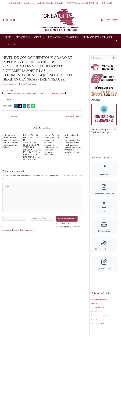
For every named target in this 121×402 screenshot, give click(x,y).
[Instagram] (11, 20)
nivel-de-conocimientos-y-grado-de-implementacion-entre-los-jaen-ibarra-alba (37, 93)
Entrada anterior (10, 116)
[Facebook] (3, 20)
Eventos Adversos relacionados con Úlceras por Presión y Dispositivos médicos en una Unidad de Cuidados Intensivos (52, 145)
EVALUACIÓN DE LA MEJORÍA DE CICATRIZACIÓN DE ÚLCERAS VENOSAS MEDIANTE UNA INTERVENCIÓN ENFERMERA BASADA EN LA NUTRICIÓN (31, 148)
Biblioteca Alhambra (99, 302)
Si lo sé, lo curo (97, 310)
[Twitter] (7, 20)
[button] (42, 37)
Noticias (94, 306)
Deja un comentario (10, 84)
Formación (95, 314)
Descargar (10, 99)
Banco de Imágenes (99, 318)
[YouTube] (14, 20)
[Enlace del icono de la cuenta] (109, 20)
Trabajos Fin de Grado (29, 84)
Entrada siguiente (74, 116)
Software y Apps (97, 322)
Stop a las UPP (97, 326)
